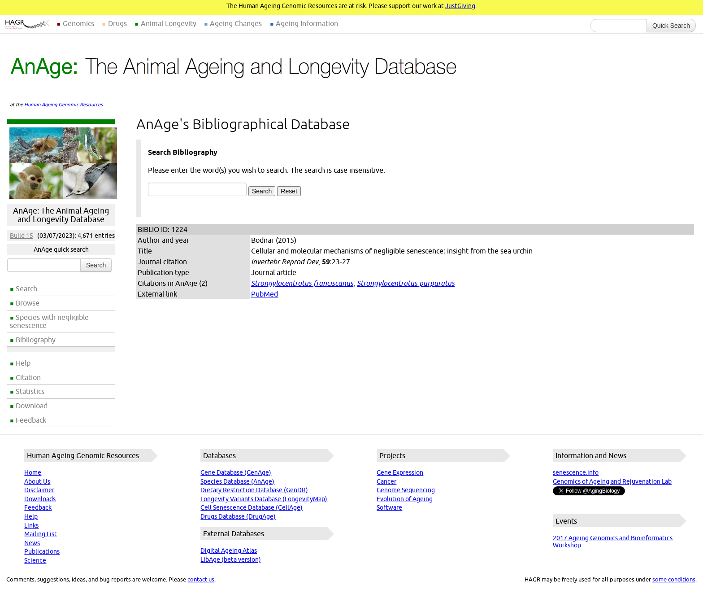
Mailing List (40, 534)
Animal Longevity (168, 23)
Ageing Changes (236, 23)
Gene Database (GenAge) (235, 472)
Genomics (78, 23)
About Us (37, 481)
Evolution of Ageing (405, 499)
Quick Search (671, 25)
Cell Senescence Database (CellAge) (251, 507)
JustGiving (460, 5)
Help (23, 363)
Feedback (31, 420)
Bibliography (36, 340)
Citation (28, 377)
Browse (27, 303)
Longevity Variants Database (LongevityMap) (263, 499)
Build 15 (21, 235)
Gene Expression (400, 472)
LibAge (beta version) (230, 559)
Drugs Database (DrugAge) (238, 516)
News (32, 542)
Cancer (386, 481)
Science (35, 560)
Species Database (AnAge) (237, 481)
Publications (42, 551)
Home (32, 472)
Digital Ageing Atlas (228, 550)
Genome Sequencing (406, 490)
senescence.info (576, 472)
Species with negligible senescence (49, 321)
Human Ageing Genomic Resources (63, 104)
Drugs (117, 23)
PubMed (264, 294)
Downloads (40, 499)
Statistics (30, 391)
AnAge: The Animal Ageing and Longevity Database (61, 214)
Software (389, 507)
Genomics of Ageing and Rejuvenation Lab (612, 481)
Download (32, 406)
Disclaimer (39, 490)
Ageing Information (307, 23)
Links (31, 525)
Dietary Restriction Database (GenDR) (254, 490)
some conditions (673, 579)
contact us (200, 579)
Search (26, 288)
